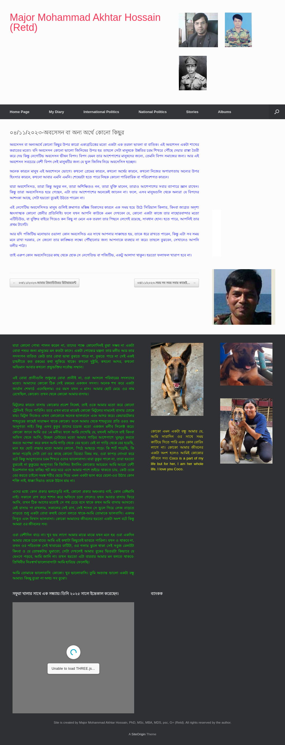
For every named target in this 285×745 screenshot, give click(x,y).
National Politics (153, 112)
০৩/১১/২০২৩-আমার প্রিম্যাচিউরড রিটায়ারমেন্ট (44, 283)
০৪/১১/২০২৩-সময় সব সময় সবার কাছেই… (166, 283)
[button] (277, 111)
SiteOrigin (138, 734)
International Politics (101, 112)
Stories (192, 112)
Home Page (20, 112)
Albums (224, 112)
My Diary (56, 112)
